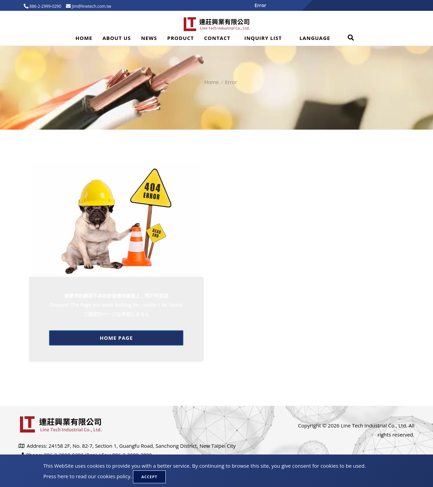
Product (180, 38)
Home (83, 38)
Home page (116, 337)
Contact (217, 38)
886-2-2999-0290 (44, 6)
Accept (149, 476)
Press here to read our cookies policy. (87, 476)
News (149, 38)
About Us (116, 38)
